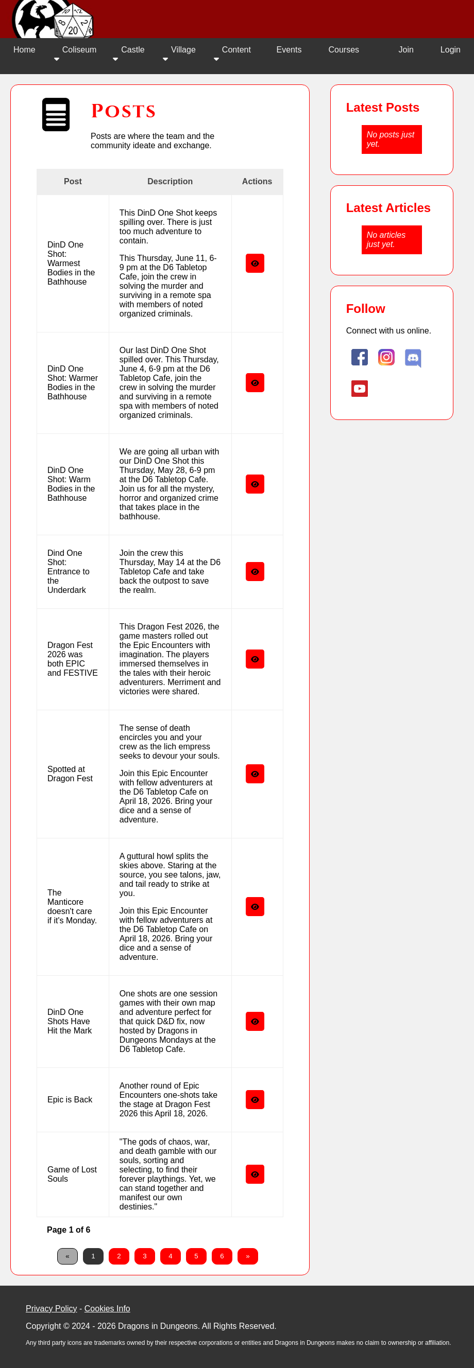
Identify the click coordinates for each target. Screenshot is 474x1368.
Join (405, 49)
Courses (343, 49)
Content (232, 54)
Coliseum (75, 54)
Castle (128, 54)
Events (289, 49)
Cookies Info (107, 1308)
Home (24, 49)
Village (179, 54)
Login (451, 49)
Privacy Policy (51, 1308)
